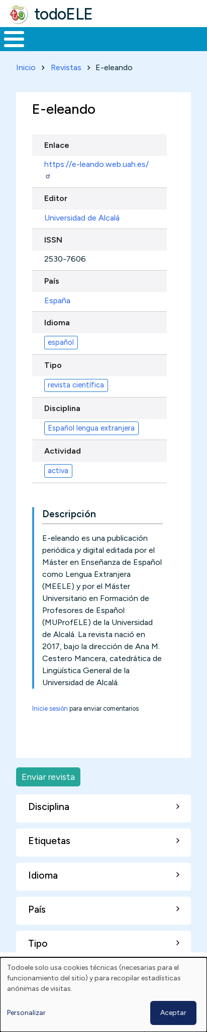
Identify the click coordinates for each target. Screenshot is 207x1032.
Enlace (56, 145)
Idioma (57, 322)
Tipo (53, 365)
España (57, 300)
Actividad (62, 451)
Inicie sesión (50, 708)
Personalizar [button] (26, 1012)
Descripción (69, 514)
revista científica (76, 384)
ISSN (53, 240)
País (51, 281)
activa (58, 470)
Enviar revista (48, 776)
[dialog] (103, 994)
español (61, 342)
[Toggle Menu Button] (14, 39)
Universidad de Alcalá (82, 218)
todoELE (63, 14)
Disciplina (62, 408)
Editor (55, 198)
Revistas (66, 67)
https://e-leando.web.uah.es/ (96, 169)
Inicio (26, 67)
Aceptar (173, 1012)
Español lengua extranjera (91, 428)
